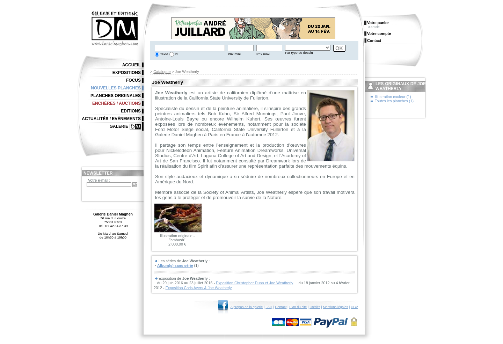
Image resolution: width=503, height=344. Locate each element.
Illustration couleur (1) (393, 97)
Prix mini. (234, 54)
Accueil (131, 65)
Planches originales (115, 95)
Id (176, 54)
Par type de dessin (299, 52)
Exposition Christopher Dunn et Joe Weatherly (254, 283)
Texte (163, 54)
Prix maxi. (263, 54)
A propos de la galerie (247, 307)
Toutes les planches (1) (394, 101)
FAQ (268, 307)
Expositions (126, 72)
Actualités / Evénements (111, 118)
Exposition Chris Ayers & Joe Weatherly (199, 288)
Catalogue (161, 71)
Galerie (119, 126)
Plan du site (298, 307)
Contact (280, 307)
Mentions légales (335, 307)
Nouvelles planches (116, 88)
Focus (133, 80)
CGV (354, 307)
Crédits (314, 307)
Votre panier (378, 23)
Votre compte (379, 33)
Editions (131, 111)
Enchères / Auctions (116, 103)
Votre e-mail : (99, 180)
